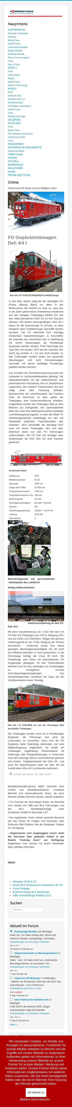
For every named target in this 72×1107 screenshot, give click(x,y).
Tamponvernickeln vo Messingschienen (35, 953)
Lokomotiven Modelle (18, 47)
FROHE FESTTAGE (19, 175)
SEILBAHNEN (16, 143)
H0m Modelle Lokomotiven (20, 133)
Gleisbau (12, 37)
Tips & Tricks (14, 64)
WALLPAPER (15, 168)
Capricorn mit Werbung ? (28, 978)
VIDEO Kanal (15, 154)
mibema (17, 1017)
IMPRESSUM (15, 164)
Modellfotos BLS (15, 102)
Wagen (11, 78)
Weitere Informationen (35, 1099)
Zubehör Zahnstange (17, 85)
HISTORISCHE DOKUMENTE (24, 147)
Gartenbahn (45, 942)
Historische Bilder (16, 151)
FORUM (12, 157)
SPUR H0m (14, 123)
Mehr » (14, 1024)
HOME (11, 171)
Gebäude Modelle (16, 54)
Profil (10, 71)
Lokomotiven (14, 75)
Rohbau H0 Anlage (16, 116)
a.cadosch (18, 992)
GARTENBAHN (16, 29)
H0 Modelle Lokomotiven (19, 106)
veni (15, 971)
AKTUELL (13, 161)
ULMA (16, 946)
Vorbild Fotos (14, 43)
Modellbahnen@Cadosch (23, 988)
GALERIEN (14, 119)
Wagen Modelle (15, 50)
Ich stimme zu (36, 1092)
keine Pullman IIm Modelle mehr (31, 999)
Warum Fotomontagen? (19, 57)
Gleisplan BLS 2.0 (16, 99)
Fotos (10, 61)
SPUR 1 (12, 67)
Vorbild (38, 988)
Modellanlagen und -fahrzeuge (25, 942)
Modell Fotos (14, 40)
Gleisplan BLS (14, 95)
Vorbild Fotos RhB (16, 137)
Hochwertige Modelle (25, 931)
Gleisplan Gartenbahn (18, 33)
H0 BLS (12, 88)
